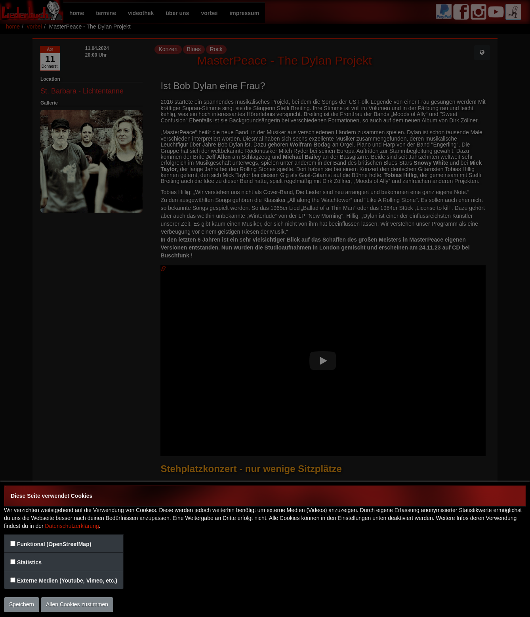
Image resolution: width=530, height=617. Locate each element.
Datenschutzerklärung (72, 526)
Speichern (21, 604)
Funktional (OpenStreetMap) (54, 544)
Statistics (29, 562)
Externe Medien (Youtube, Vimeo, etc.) (67, 580)
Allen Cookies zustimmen (77, 604)
